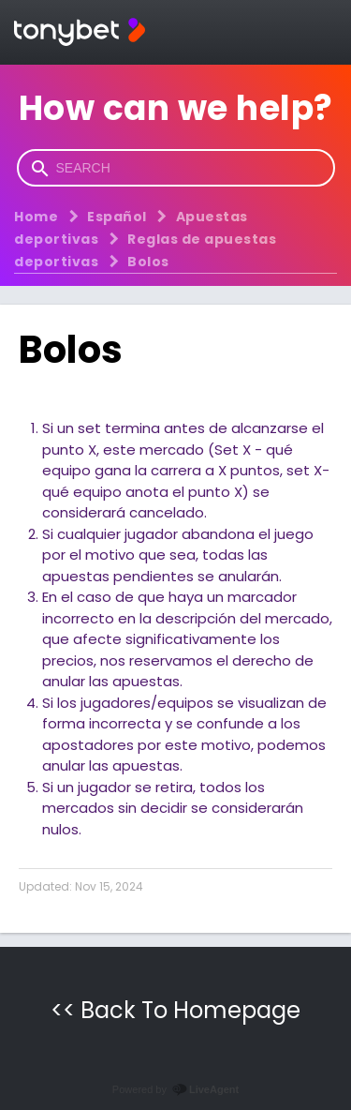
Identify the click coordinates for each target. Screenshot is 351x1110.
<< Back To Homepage (175, 1010)
